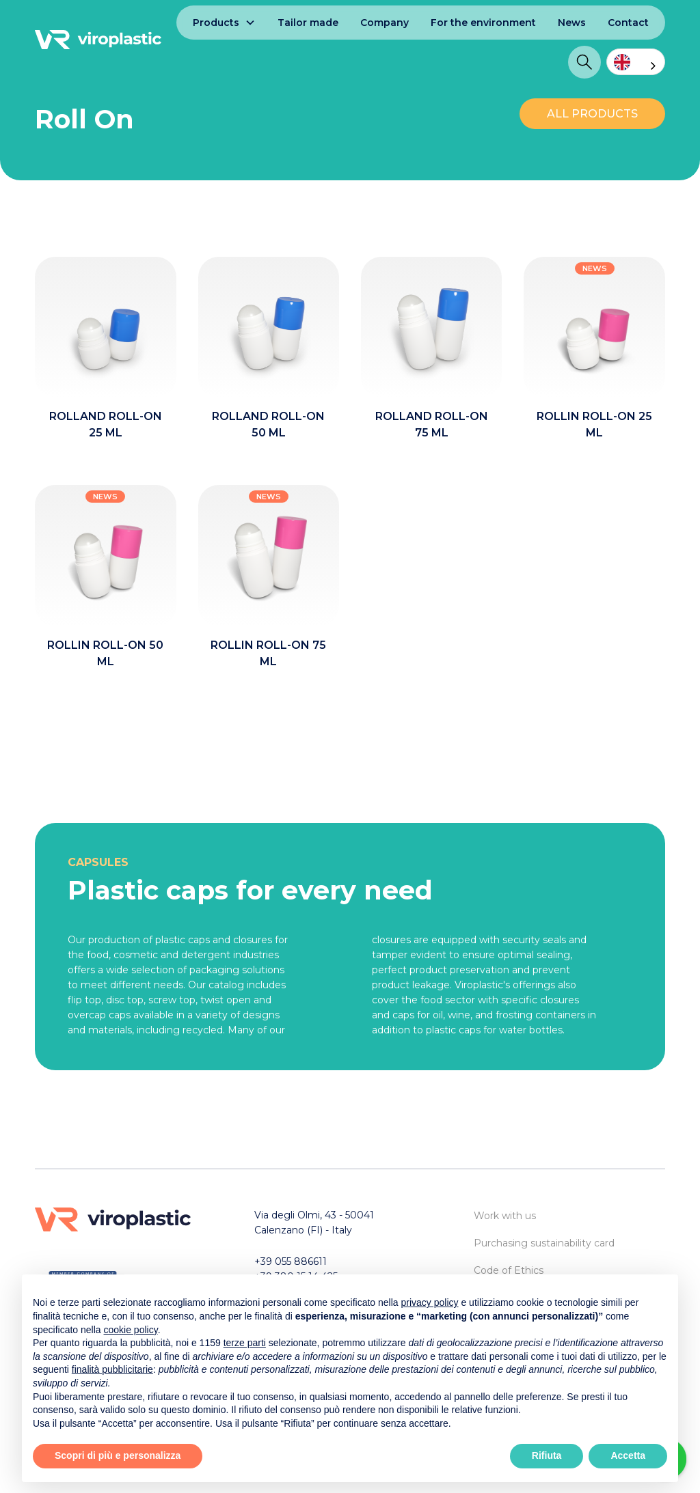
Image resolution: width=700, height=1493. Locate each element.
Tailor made (308, 22)
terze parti (245, 1342)
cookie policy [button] (131, 1329)
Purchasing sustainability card (544, 1243)
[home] (98, 40)
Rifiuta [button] (547, 1455)
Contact (628, 22)
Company (384, 22)
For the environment (483, 22)
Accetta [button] (627, 1455)
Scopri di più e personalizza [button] (117, 1455)
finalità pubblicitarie (112, 1369)
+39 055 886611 (290, 1261)
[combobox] (635, 61)
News (572, 22)
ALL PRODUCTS (592, 113)
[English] (635, 61)
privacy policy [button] (430, 1302)
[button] (224, 22)
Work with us (505, 1216)
